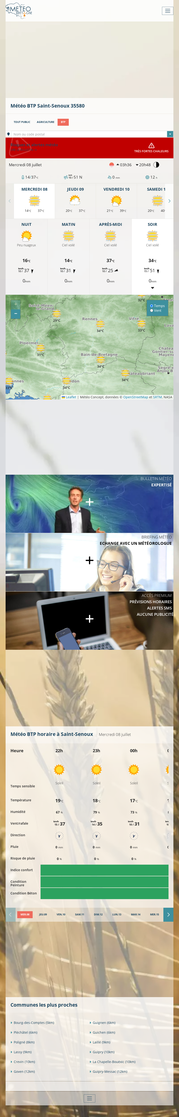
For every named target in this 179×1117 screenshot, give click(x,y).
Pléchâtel (23, 1032)
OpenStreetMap (135, 397)
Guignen (102, 1022)
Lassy (20, 1052)
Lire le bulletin (23, 150)
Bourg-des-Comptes (32, 1022)
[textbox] (92, 134)
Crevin (22, 1061)
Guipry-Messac (108, 1071)
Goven (22, 1071)
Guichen (102, 1032)
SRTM (157, 397)
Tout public (22, 122)
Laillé (100, 1042)
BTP (63, 122)
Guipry (102, 1052)
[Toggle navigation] (167, 11)
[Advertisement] (94, 59)
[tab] (25, 914)
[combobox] (92, 134)
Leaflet (69, 397)
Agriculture (45, 122)
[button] (40, 350)
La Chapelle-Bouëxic (112, 1061)
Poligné (22, 1042)
